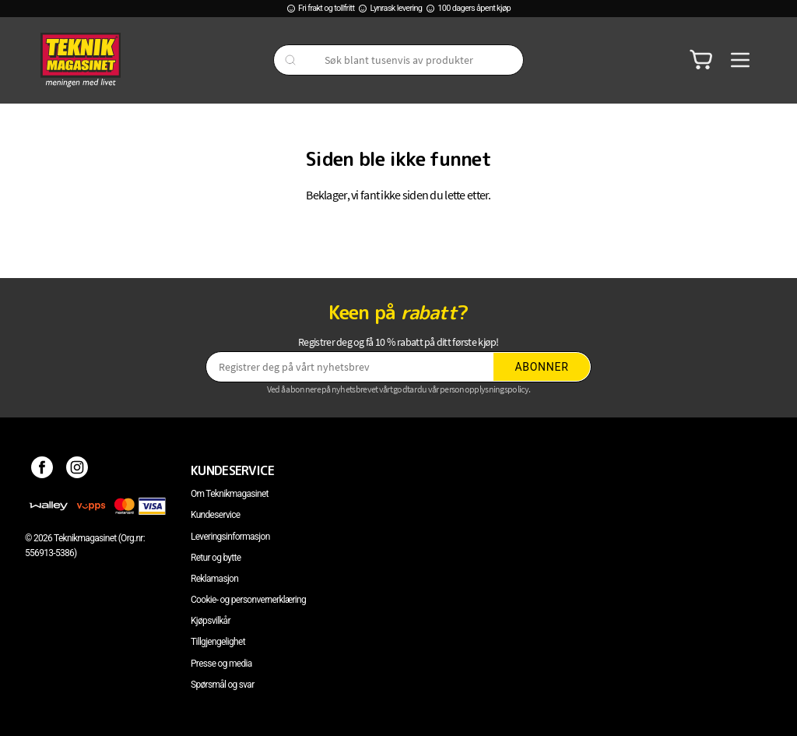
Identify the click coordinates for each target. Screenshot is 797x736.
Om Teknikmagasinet (230, 493)
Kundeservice (215, 514)
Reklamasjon (214, 578)
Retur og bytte (216, 557)
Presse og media (221, 663)
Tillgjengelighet (218, 641)
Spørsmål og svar (223, 684)
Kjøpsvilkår (210, 620)
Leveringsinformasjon (230, 536)
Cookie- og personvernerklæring (248, 599)
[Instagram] (77, 470)
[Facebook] (42, 470)
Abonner (542, 367)
